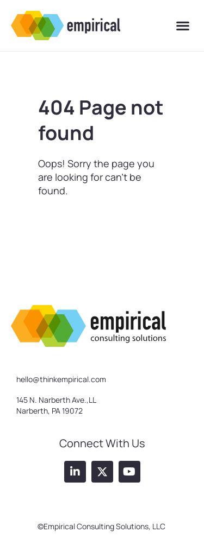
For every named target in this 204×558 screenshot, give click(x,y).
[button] (182, 25)
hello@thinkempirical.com (61, 379)
